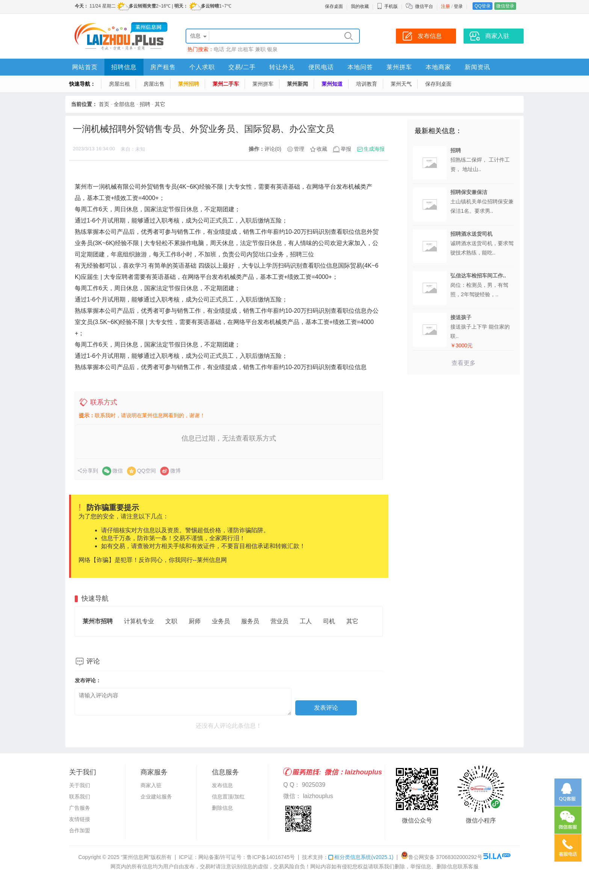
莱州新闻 (297, 84)
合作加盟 (79, 830)
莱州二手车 (226, 84)
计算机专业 (139, 621)
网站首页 (85, 67)
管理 (299, 149)
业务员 (221, 621)
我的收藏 (360, 6)
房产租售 (163, 67)
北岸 (231, 49)
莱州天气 (401, 84)
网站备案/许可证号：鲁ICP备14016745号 (246, 857)
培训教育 (366, 84)
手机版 (387, 6)
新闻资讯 (477, 67)
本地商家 (438, 67)
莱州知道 (332, 84)
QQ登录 (482, 6)
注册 (445, 6)
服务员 (250, 621)
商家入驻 (151, 785)
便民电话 (321, 67)
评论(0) (272, 149)
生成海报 (374, 149)
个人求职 (202, 67)
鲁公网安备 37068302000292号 (441, 857)
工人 (306, 621)
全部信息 (124, 104)
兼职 (260, 49)
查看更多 (464, 363)
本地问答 (360, 67)
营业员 (279, 621)
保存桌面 (334, 6)
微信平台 (424, 6)
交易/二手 (242, 67)
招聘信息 (124, 67)
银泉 (272, 49)
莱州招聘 (188, 84)
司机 (329, 621)
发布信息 (222, 785)
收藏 (322, 149)
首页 (104, 104)
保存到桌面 (438, 84)
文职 (171, 621)
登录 (458, 6)
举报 (346, 149)
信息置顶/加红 (228, 797)
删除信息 (222, 808)
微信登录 (505, 6)
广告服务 (79, 808)
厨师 (195, 621)
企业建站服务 (156, 797)
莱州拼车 (399, 67)
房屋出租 (119, 84)
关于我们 (79, 785)
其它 (160, 104)
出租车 (246, 49)
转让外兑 (282, 67)
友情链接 (79, 819)
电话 (219, 49)
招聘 (145, 104)
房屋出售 (154, 84)
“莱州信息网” (136, 857)
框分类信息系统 (360, 857)
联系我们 (79, 797)
